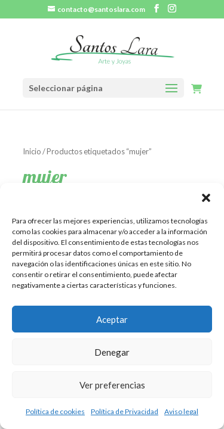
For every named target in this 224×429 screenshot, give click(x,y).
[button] (206, 198)
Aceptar (112, 319)
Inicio (32, 151)
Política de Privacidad (124, 411)
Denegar (112, 352)
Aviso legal (181, 411)
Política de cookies (55, 411)
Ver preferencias (112, 385)
